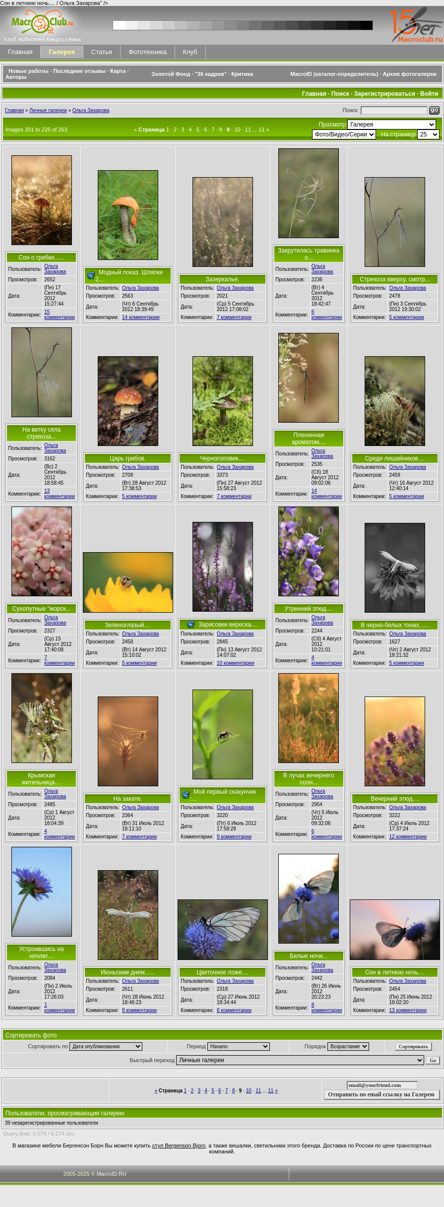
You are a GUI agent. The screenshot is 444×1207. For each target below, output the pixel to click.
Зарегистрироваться (384, 93)
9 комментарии (234, 836)
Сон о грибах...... (41, 257)
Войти (429, 93)
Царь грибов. (128, 458)
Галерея (62, 52)
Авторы (16, 77)
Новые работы (28, 71)
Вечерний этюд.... (395, 798)
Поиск (340, 93)
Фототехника (147, 52)
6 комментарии (327, 314)
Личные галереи (48, 110)
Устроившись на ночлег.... (41, 952)
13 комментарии (59, 493)
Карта (118, 71)
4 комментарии (327, 660)
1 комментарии (59, 1007)
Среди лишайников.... (395, 458)
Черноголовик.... (222, 458)
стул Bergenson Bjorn (178, 1145)
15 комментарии (59, 314)
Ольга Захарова (90, 110)
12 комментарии (408, 836)
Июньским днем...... (128, 972)
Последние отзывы (79, 71)
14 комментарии (141, 317)
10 (237, 129)
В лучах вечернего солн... (308, 779)
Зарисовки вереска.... (228, 624)
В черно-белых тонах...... (395, 625)
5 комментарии (406, 317)
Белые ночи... (308, 956)
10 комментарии (235, 663)
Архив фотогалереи (410, 74)
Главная (20, 52)
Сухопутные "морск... (41, 608)
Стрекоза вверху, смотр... (395, 279)
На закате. (127, 798)
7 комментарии (234, 317)
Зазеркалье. (223, 279)
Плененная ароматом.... (308, 438)
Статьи (101, 52)
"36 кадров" (211, 74)
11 (248, 129)
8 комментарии (327, 1007)
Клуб (190, 52)
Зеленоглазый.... (127, 625)
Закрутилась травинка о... (308, 254)
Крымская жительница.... (42, 779)
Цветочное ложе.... (222, 972)
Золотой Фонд (170, 74)
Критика (242, 74)
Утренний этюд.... (309, 608)
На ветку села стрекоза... (41, 433)
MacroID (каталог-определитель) (334, 74)
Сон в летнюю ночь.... (395, 972)
